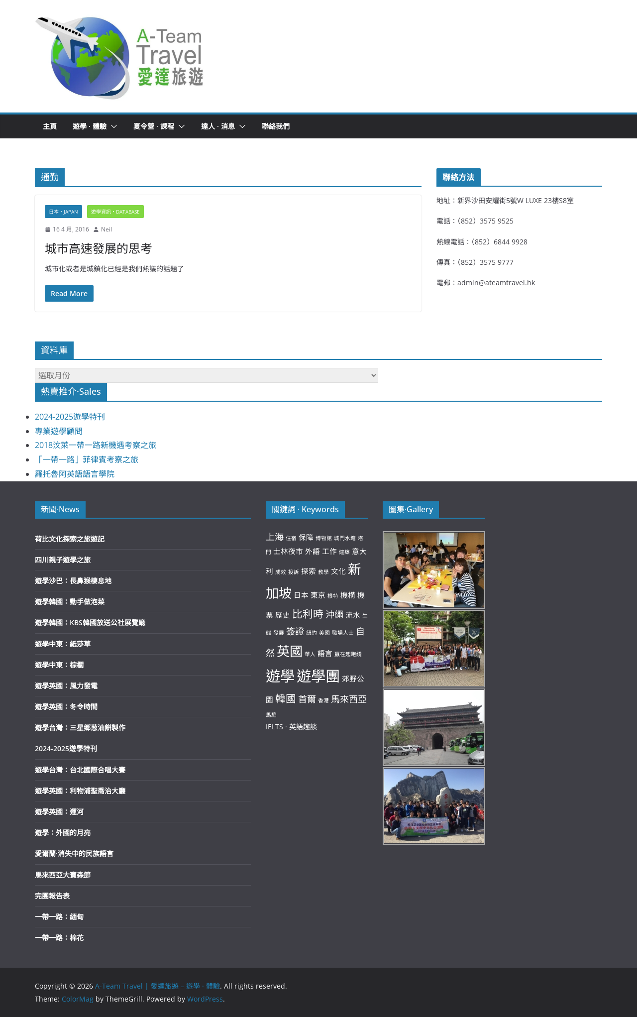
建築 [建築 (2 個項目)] (344, 552)
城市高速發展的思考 (98, 248)
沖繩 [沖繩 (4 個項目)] (334, 614)
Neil (106, 229)
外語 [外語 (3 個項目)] (312, 551)
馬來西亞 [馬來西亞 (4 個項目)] (349, 699)
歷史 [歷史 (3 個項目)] (282, 615)
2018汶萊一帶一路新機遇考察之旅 (95, 445)
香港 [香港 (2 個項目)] (323, 700)
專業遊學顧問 (59, 431)
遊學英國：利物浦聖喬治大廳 (80, 790)
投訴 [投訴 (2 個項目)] (293, 571)
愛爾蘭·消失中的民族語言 (74, 853)
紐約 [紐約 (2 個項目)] (311, 632)
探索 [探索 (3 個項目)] (308, 571)
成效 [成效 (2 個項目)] (280, 571)
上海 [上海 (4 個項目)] (275, 537)
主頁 (50, 126)
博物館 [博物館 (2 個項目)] (324, 538)
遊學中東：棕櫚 (59, 665)
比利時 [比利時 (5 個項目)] (307, 614)
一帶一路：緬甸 (59, 916)
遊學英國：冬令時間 (66, 706)
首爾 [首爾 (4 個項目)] (307, 699)
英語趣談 (303, 726)
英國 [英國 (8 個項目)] (290, 651)
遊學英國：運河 (59, 811)
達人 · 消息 (218, 126)
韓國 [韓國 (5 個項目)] (285, 698)
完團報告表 (52, 896)
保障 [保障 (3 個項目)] (306, 537)
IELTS (274, 726)
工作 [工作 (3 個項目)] (329, 551)
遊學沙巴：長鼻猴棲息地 (73, 580)
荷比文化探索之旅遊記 (70, 539)
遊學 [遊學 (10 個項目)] (280, 676)
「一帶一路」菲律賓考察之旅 (86, 459)
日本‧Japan (63, 211)
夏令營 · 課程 (153, 126)
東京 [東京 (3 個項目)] (318, 595)
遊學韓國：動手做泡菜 (70, 601)
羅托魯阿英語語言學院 (74, 473)
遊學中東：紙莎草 (63, 644)
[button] (120, 56)
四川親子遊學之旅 (63, 560)
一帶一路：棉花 (59, 937)
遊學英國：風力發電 (66, 685)
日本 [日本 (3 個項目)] (301, 595)
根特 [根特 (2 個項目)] (332, 595)
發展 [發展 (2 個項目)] (278, 632)
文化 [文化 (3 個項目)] (338, 571)
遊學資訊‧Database (115, 211)
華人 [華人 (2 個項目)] (310, 654)
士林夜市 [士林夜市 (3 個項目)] (288, 551)
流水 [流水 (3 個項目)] (352, 615)
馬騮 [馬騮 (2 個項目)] (271, 714)
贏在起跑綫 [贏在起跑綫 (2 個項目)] (348, 654)
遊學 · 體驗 (89, 126)
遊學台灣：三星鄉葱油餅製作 (80, 727)
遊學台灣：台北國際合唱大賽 (80, 770)
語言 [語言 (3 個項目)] (325, 653)
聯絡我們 (276, 126)
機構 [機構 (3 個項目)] (347, 595)
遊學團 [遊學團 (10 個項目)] (318, 676)
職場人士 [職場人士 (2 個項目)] (343, 632)
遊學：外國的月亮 (63, 832)
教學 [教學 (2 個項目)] (323, 571)
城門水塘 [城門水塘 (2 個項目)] (345, 538)
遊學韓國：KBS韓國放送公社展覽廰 (90, 622)
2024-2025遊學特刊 (70, 416)
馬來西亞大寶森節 (63, 875)
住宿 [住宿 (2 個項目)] (291, 538)
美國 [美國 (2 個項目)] (324, 632)
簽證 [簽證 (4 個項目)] (295, 631)
